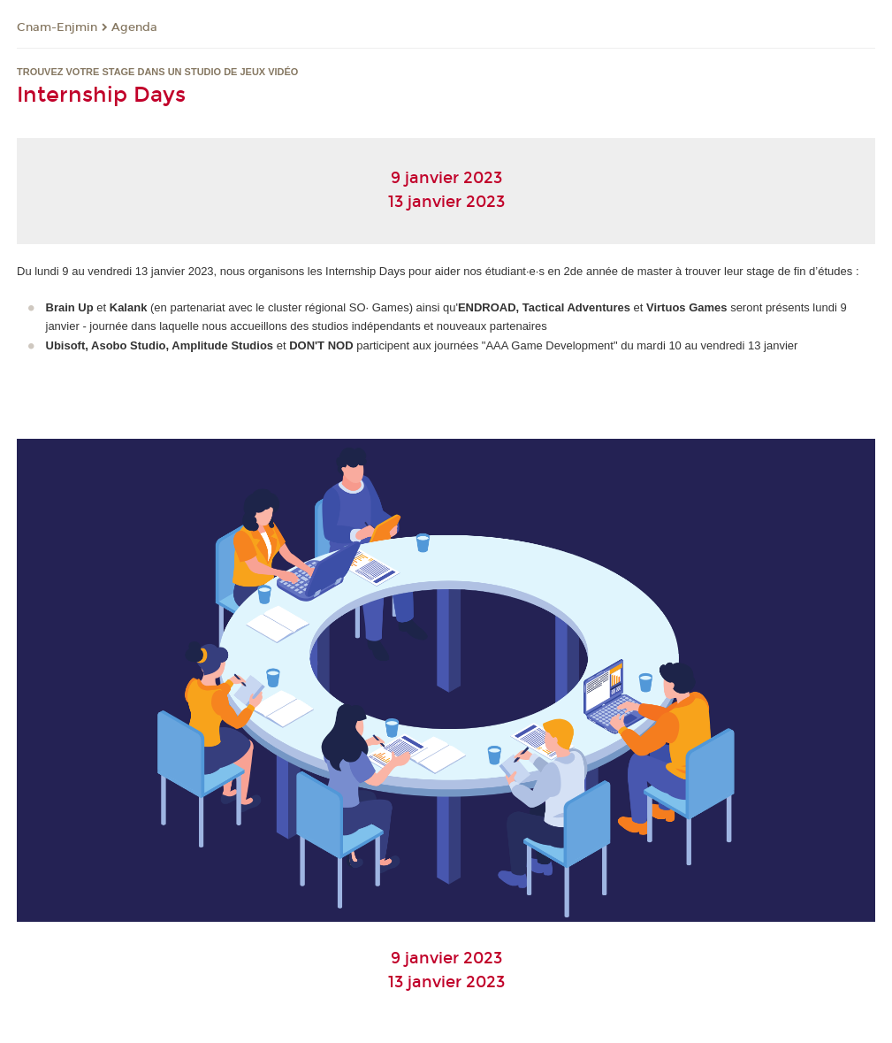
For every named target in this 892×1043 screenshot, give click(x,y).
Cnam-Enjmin (57, 27)
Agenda (134, 27)
